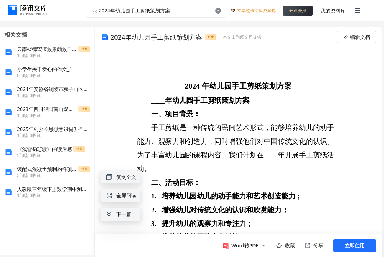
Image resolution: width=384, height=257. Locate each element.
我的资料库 (333, 10)
